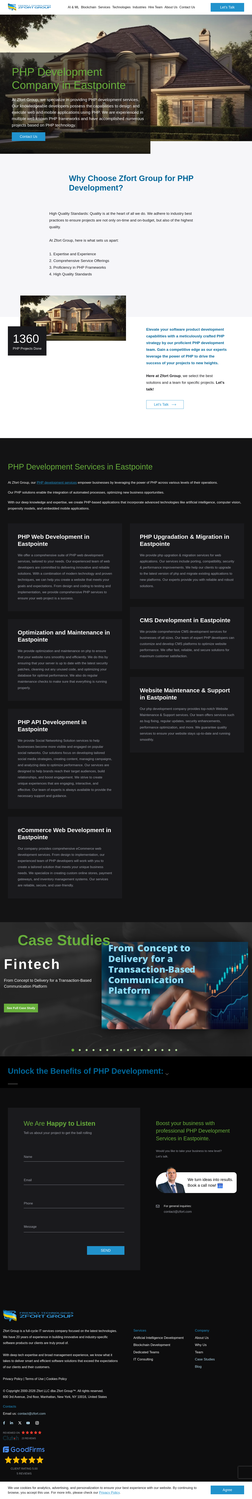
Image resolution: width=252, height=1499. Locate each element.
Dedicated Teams (146, 1352)
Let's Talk (227, 7)
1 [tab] (73, 1050)
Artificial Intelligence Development (158, 1338)
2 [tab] (80, 1050)
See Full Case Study (21, 1008)
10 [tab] (135, 1050)
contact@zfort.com (178, 1212)
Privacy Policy (109, 1492)
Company (202, 1330)
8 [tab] (121, 1050)
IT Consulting (143, 1359)
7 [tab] (114, 1050)
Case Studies (205, 1359)
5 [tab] (100, 1050)
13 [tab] (156, 1050)
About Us (202, 1338)
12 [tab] (149, 1050)
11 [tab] (142, 1050)
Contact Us (187, 7)
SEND (106, 1250)
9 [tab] (128, 1050)
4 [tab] (93, 1050)
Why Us (201, 1345)
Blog (198, 1367)
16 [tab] (176, 1050)
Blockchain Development (151, 1345)
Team (199, 1352)
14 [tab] (162, 1050)
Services (139, 1330)
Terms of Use (34, 1379)
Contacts (9, 1406)
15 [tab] (169, 1050)
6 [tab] (107, 1050)
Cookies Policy (56, 1379)
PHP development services (57, 482)
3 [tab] (87, 1050)
